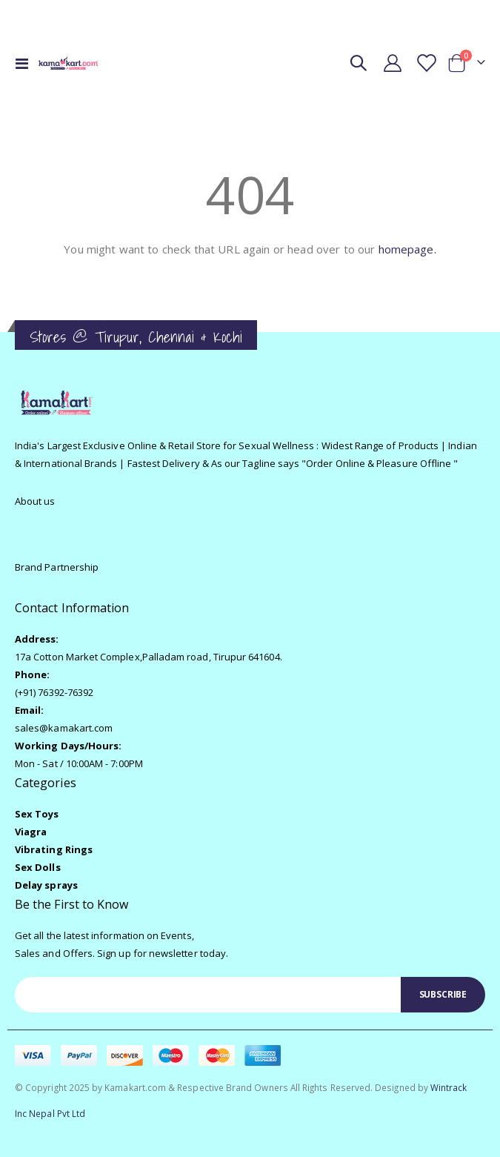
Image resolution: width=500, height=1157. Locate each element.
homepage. (407, 249)
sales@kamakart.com (64, 728)
